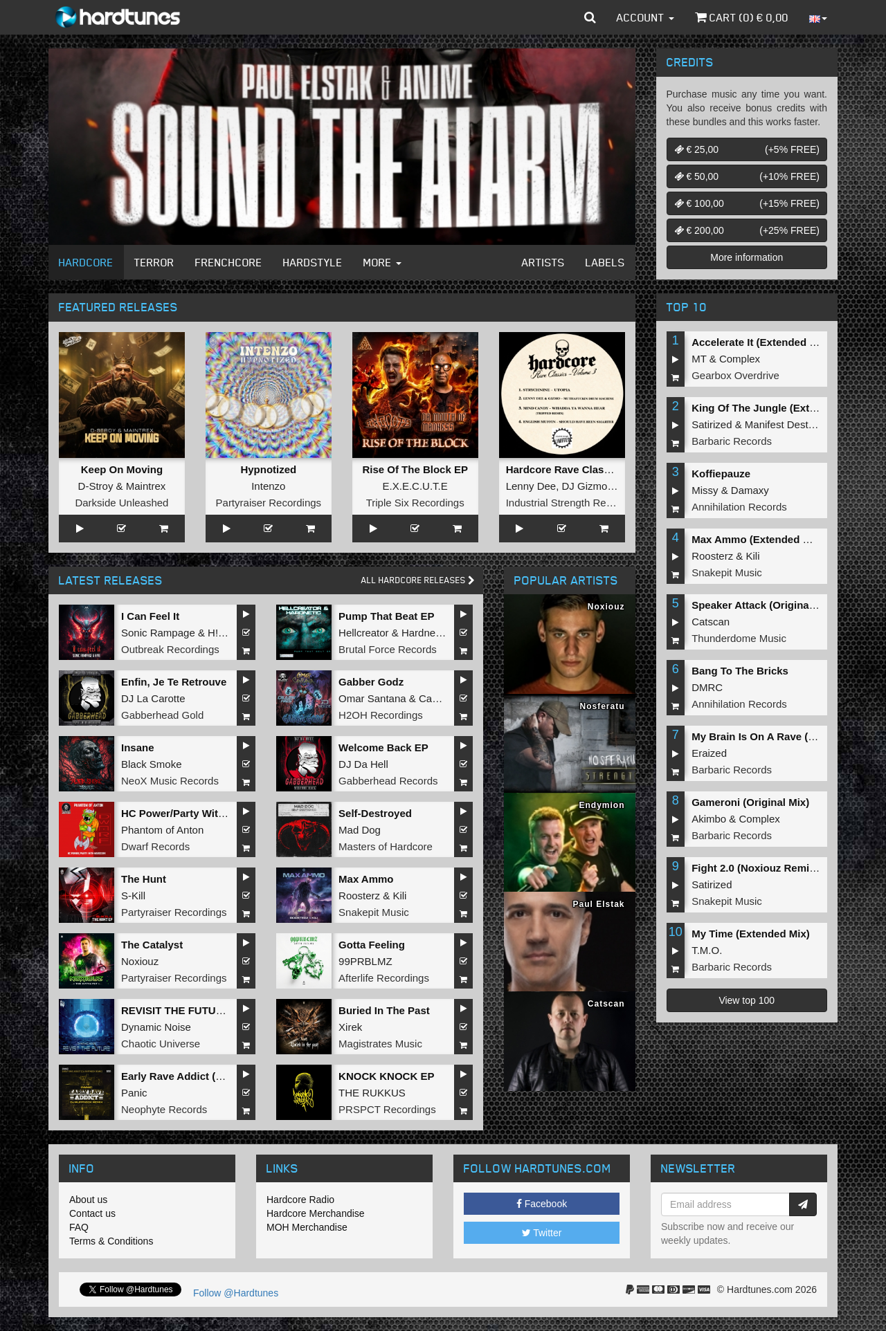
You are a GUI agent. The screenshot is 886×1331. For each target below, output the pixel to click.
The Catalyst (152, 945)
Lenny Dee (531, 486)
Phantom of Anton (162, 830)
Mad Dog (359, 830)
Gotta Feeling (371, 945)
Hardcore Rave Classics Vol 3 (578, 469)
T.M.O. (706, 950)
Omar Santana (372, 698)
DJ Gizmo (585, 486)
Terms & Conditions (111, 1241)
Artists (543, 262)
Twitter (542, 1232)
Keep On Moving (122, 469)
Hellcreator (363, 633)
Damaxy (750, 490)
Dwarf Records (155, 846)
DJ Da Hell (363, 764)
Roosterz (359, 895)
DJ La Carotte (153, 698)
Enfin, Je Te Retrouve (173, 682)
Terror (154, 262)
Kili (399, 895)
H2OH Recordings (380, 715)
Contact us (92, 1213)
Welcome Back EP (383, 747)
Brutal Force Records (387, 649)
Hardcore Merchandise (315, 1213)
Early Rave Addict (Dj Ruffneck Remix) (216, 1076)
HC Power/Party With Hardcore (197, 813)
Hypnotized (268, 469)
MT (698, 359)
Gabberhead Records (387, 781)
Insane (137, 747)
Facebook (541, 1203)
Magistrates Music (380, 1043)
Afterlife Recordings (383, 978)
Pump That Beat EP (386, 616)
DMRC (707, 687)
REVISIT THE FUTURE (175, 1010)
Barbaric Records (731, 441)
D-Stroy (96, 486)
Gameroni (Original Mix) (750, 802)
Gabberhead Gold (162, 715)
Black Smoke (151, 764)
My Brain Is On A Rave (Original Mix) (781, 736)
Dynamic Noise (156, 1027)
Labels (605, 262)
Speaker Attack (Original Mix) (763, 605)
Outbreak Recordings (170, 649)
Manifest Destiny (783, 424)
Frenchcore (228, 262)
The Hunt (143, 879)
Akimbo (708, 819)
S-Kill (133, 895)
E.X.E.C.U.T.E (415, 486)
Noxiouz (140, 961)
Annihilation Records (739, 507)
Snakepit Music (373, 912)
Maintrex (146, 486)
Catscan (710, 621)
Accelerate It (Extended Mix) (760, 342)
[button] (590, 17)
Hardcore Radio (300, 1199)
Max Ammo (365, 879)
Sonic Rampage (158, 633)
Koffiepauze (720, 473)
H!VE (220, 633)
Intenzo (268, 486)
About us (88, 1199)
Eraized (709, 753)
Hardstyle (313, 262)
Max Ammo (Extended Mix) (757, 539)
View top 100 (746, 1000)
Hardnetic (423, 633)
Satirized (711, 424)
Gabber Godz (371, 682)
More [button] (382, 262)
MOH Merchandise (306, 1227)
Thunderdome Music (738, 638)
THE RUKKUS (372, 1093)
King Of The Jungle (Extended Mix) (777, 408)
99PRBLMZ (365, 961)
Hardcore (86, 262)
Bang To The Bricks (739, 671)
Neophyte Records (164, 1109)
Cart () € (741, 17)
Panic (134, 1093)
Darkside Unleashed (121, 502)
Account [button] (645, 17)
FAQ (79, 1227)
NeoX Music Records (170, 781)
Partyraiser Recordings (269, 502)
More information (746, 257)
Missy (704, 490)
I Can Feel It (150, 616)
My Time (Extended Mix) (750, 933)
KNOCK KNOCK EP (386, 1076)
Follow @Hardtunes (235, 1292)
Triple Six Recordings (415, 502)
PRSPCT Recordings (387, 1109)
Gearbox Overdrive (735, 375)
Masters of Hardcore (385, 846)
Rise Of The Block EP (415, 469)
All (418, 580)
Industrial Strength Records (569, 502)
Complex (739, 359)
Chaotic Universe (160, 1043)
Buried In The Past (384, 1010)
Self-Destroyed (375, 813)
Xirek (350, 1027)
